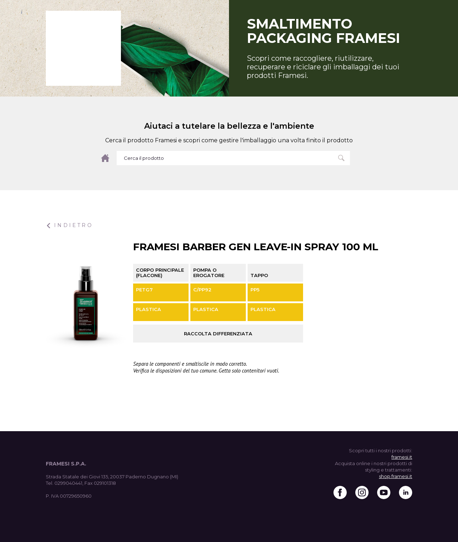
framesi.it (401, 457)
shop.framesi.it (395, 476)
